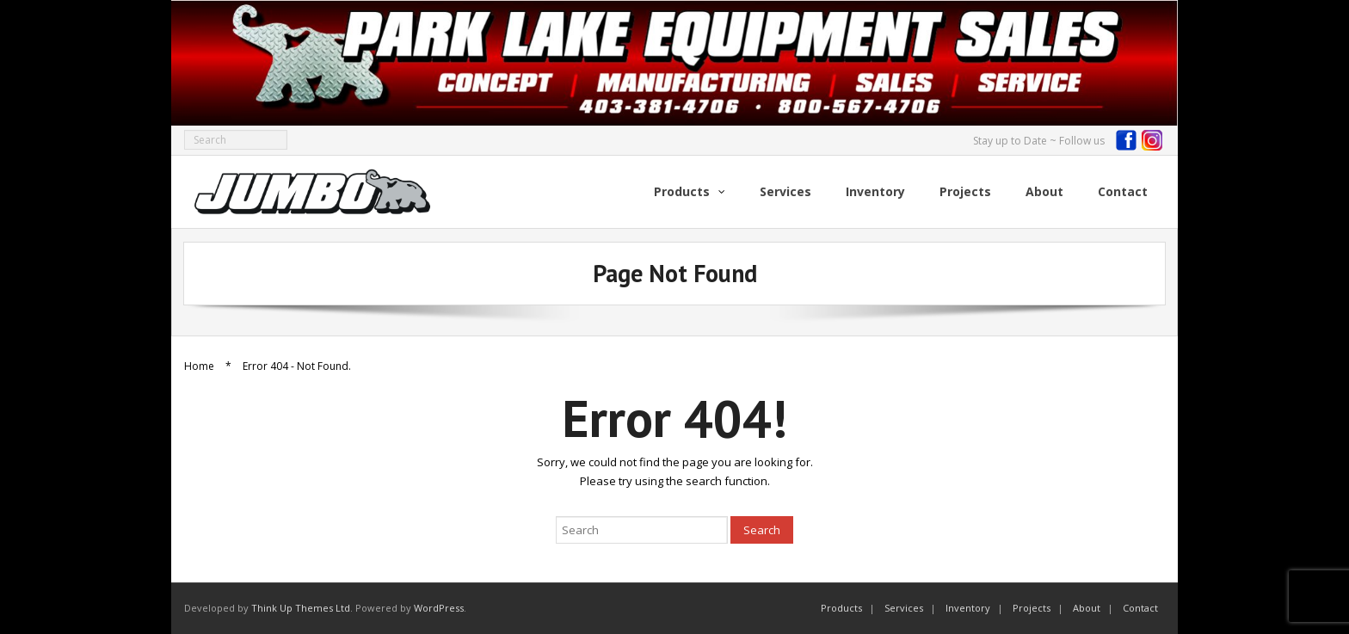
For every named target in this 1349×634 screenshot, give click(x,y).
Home (199, 366)
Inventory (968, 607)
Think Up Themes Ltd (300, 607)
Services (903, 607)
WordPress (439, 607)
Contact (1140, 607)
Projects (1031, 607)
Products (841, 607)
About (1086, 607)
